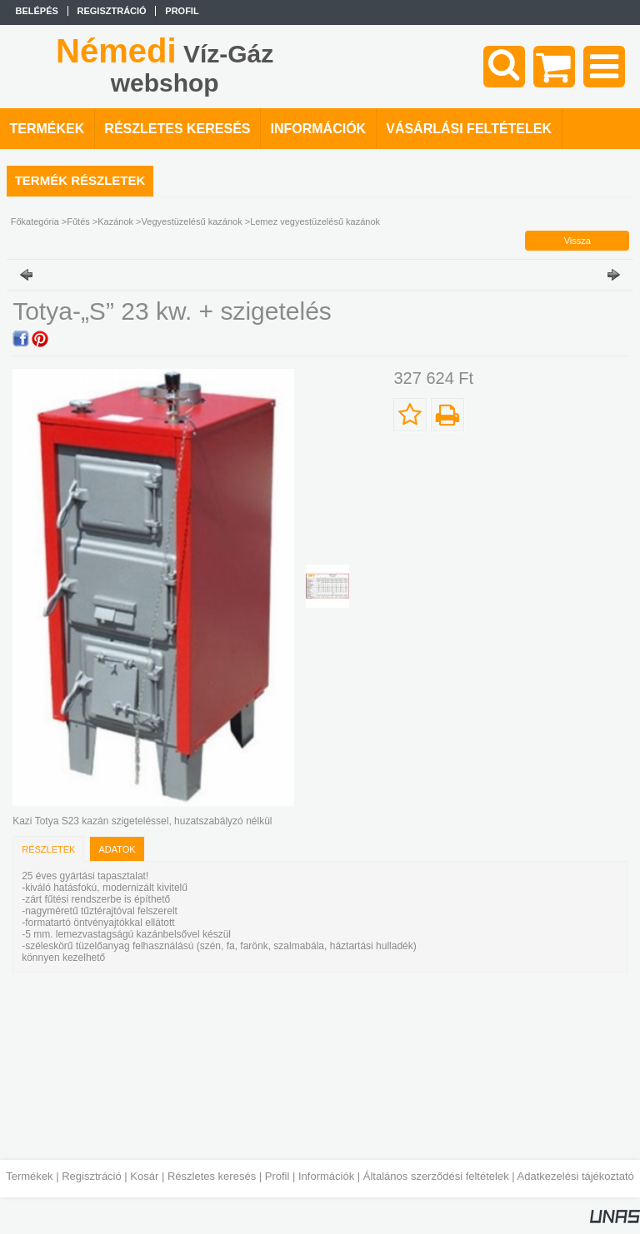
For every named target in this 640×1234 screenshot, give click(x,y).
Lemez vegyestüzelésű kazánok (315, 221)
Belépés (37, 11)
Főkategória (35, 221)
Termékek (29, 1176)
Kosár (144, 1176)
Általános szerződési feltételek (436, 1176)
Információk (326, 1176)
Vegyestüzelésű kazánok (192, 221)
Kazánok (115, 221)
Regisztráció (92, 1176)
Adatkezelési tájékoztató (576, 1176)
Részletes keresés (212, 1176)
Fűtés (78, 221)
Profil (277, 1176)
